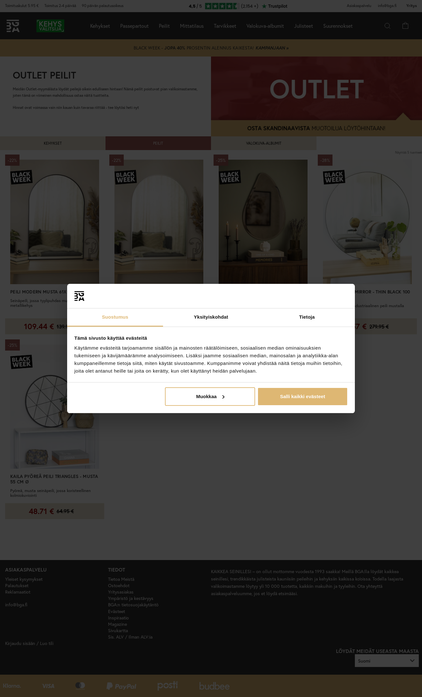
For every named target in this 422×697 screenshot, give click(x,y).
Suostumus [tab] (115, 317)
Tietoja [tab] (307, 317)
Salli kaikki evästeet (302, 396)
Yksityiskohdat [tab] (211, 317)
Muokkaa (210, 396)
